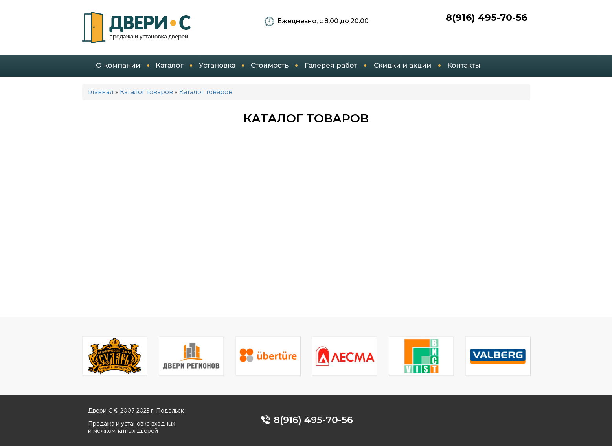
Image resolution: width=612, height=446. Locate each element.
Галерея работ (331, 65)
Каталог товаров (146, 92)
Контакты (463, 65)
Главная (101, 92)
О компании (118, 65)
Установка (217, 65)
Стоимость (270, 65)
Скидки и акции (402, 65)
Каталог (170, 65)
